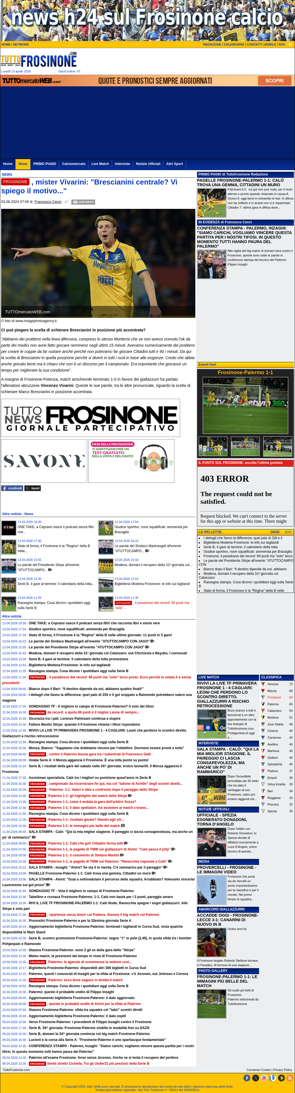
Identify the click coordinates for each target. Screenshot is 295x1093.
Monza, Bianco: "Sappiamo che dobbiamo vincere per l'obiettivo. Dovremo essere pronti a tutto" (106, 748)
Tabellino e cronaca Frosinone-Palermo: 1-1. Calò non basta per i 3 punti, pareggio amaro (101, 897)
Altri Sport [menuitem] (174, 164)
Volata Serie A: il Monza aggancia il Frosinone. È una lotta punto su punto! (89, 760)
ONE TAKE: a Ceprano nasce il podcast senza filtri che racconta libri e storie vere (94, 623)
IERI (288, 532)
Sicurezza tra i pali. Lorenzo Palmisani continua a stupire (75, 719)
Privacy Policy (282, 1069)
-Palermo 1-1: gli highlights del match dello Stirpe (78, 796)
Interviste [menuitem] (122, 164)
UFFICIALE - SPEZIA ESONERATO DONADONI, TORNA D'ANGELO (222, 819)
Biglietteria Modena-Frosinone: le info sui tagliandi (152, 584)
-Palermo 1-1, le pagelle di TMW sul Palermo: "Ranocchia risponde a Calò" (98, 861)
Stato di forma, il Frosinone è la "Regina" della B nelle (244, 591)
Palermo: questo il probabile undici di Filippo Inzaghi (71, 992)
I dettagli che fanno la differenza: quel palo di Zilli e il (243, 538)
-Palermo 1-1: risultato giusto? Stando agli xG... (76, 820)
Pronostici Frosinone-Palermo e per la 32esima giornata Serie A (80, 921)
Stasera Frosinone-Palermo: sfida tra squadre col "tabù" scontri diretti (85, 1010)
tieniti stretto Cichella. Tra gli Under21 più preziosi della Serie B (89, 1064)
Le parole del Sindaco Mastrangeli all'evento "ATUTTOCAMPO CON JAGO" (89, 641)
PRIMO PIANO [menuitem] (44, 164)
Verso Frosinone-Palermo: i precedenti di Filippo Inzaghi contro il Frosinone (90, 1022)
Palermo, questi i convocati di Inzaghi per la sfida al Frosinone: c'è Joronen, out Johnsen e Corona (108, 974)
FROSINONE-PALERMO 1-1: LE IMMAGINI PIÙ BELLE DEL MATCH (227, 981)
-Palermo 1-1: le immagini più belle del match (74, 826)
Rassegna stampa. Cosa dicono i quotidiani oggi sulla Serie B (79, 671)
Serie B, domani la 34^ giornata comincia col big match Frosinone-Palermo (89, 1034)
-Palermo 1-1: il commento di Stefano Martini (74, 855)
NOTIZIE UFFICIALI (213, 809)
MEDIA (204, 861)
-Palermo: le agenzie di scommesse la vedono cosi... (80, 962)
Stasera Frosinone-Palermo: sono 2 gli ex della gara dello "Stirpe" (82, 950)
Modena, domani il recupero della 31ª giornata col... (153, 565)
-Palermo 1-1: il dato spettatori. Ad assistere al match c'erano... (89, 808)
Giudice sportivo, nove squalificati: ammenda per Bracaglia (77, 629)
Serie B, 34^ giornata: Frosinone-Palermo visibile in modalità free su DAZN (89, 1028)
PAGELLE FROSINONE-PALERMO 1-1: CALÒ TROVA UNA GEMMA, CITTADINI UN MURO (240, 182)
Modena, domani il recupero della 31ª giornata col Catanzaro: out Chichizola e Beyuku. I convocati (108, 653)
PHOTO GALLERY (213, 971)
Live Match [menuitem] (100, 164)
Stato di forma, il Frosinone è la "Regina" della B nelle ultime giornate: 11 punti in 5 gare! (100, 635)
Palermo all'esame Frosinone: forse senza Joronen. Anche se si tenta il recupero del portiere (103, 1058)
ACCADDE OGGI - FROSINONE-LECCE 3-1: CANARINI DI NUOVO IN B (227, 920)
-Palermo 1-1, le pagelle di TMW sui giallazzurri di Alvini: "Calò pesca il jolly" (100, 849)
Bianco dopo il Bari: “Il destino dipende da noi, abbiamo (245, 569)
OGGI (274, 532)
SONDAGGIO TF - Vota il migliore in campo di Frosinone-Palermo (81, 891)
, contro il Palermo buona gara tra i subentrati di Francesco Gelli (90, 754)
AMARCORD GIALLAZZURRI (221, 909)
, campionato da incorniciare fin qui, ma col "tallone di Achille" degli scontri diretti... (106, 784)
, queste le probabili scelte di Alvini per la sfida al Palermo (85, 1004)
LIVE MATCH (208, 677)
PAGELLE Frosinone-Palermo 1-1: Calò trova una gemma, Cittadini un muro (90, 873)
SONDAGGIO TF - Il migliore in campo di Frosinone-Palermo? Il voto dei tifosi (91, 706)
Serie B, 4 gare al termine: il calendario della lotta (240, 547)
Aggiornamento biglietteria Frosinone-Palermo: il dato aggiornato (81, 998)
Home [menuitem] (7, 164)
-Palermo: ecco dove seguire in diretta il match (76, 980)
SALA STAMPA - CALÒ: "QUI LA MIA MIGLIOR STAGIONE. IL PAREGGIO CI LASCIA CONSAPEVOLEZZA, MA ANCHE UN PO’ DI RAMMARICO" (228, 760)
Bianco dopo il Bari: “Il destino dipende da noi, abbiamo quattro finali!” (86, 689)
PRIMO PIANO (209, 174)
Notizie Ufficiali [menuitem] (148, 164)
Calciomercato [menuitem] (73, 164)
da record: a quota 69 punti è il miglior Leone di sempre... (84, 712)
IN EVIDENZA (209, 222)
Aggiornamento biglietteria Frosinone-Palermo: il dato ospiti (77, 1016)
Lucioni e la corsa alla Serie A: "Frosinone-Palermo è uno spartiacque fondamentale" (97, 1040)
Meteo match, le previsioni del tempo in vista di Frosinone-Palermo (83, 956)
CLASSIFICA (271, 677)
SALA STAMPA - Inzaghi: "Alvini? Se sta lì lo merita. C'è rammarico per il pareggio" (96, 867)
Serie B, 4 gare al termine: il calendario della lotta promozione (78, 659)
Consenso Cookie (259, 1069)
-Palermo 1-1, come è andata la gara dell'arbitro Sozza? (82, 802)
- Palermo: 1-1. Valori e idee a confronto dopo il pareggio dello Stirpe (93, 790)
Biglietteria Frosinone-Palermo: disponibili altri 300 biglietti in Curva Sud (87, 968)
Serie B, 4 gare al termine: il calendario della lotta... (56, 584)
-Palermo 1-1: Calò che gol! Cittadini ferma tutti (76, 843)
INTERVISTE (208, 743)
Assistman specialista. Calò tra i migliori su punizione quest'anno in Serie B (90, 778)
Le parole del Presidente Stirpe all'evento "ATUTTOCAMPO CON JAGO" (87, 647)
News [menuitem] (22, 164)
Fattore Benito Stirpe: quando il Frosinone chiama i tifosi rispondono (84, 724)
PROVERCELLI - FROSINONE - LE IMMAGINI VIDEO (226, 869)
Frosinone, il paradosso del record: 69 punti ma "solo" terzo (248, 556)
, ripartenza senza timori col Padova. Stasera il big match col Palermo (94, 915)
